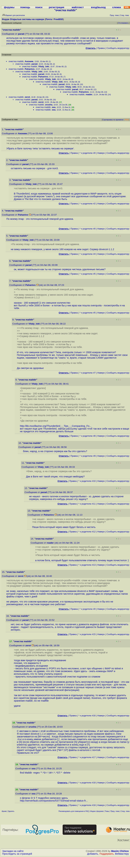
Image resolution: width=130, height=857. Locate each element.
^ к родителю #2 (88, 203)
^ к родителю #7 (88, 372)
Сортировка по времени (112, 120)
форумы (9, 7)
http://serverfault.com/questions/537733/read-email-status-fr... (54, 800)
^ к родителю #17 (87, 757)
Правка (101, 48)
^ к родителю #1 (88, 173)
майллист (78, 7)
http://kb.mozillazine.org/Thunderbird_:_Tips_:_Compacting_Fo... (55, 426)
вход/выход (98, 7)
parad (21, 34)
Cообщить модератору (117, 48)
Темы (107, 811)
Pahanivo (30, 69)
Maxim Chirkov (120, 851)
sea (54, 107)
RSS (127, 120)
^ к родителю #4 (88, 254)
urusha (48, 104)
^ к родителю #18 (87, 782)
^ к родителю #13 (87, 565)
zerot (27, 97)
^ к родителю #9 (88, 456)
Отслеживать (123, 23)
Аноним (29, 61)
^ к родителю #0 (88, 153)
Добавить (92, 853)
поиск (38, 7)
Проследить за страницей (17, 853)
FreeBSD (58, 19)
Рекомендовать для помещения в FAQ (74, 811)
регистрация (56, 7)
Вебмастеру (122, 853)
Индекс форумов (96, 811)
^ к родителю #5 (88, 274)
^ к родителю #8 (88, 436)
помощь (25, 7)
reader (89, 94)
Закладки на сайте (13, 851)
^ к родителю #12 (87, 531)
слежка (116, 7)
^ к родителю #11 (87, 503)
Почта (49, 19)
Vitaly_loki (43, 66)
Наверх (101, 153)
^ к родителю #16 (87, 715)
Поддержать (107, 853)
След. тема (125, 811)
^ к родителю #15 (87, 634)
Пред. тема (115, 811)
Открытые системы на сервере (27, 19)
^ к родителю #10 (87, 481)
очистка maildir (16, 61)
